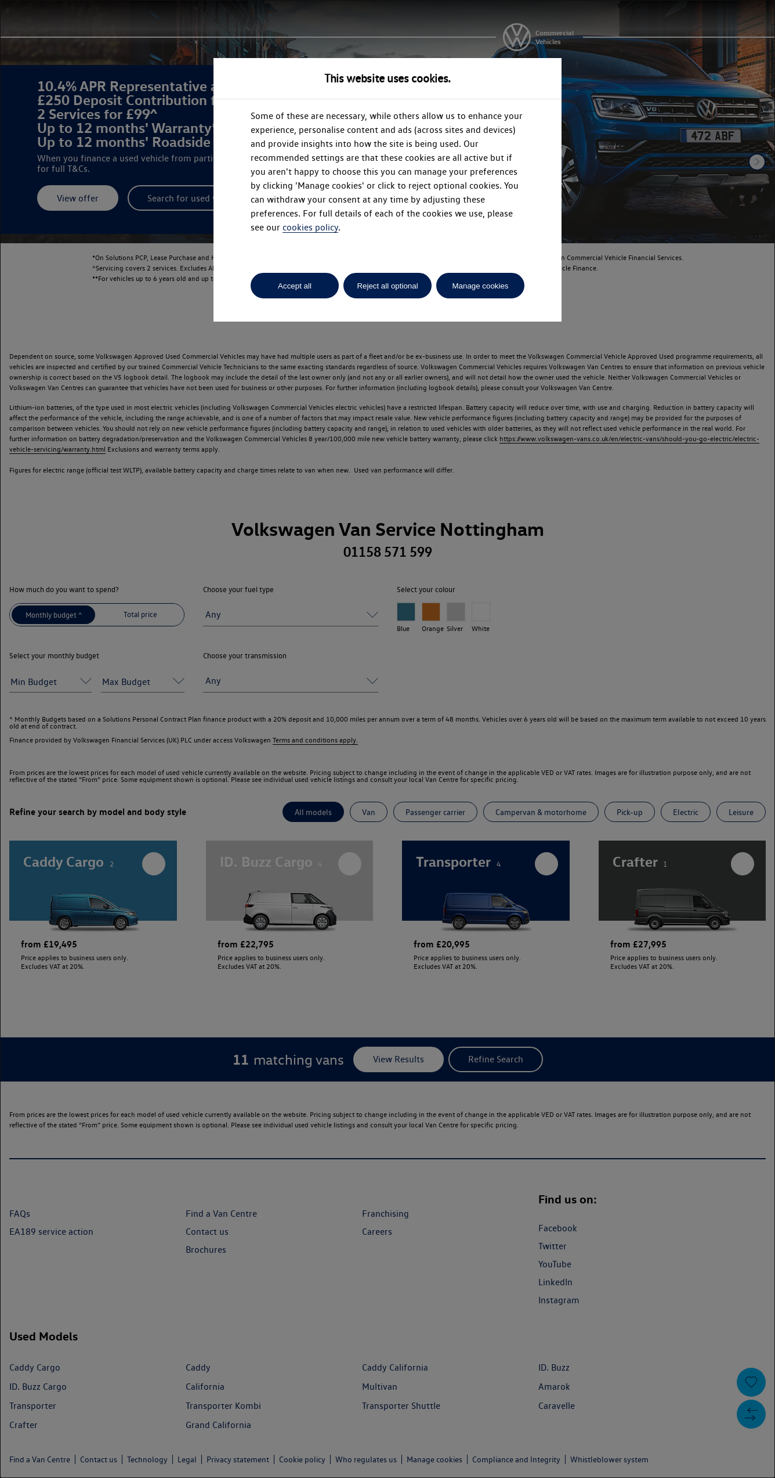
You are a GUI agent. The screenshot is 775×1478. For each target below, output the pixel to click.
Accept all (295, 286)
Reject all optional (387, 286)
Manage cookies (480, 286)
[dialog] (387, 739)
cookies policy (310, 227)
